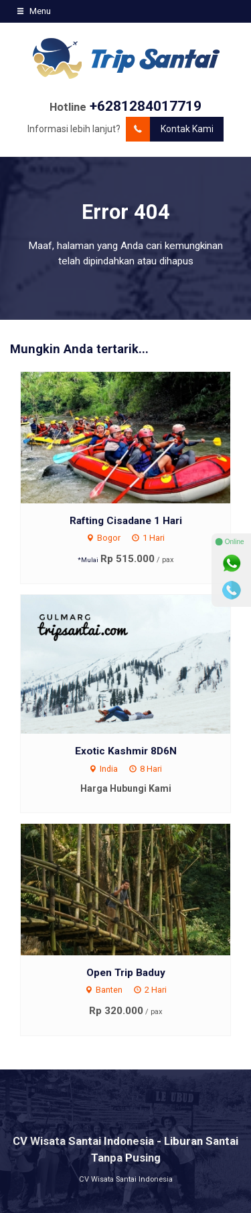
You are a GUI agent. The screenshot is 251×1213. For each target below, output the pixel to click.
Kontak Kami (170, 129)
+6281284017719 (145, 106)
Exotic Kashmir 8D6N (126, 751)
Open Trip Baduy (125, 973)
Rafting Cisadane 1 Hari (126, 521)
